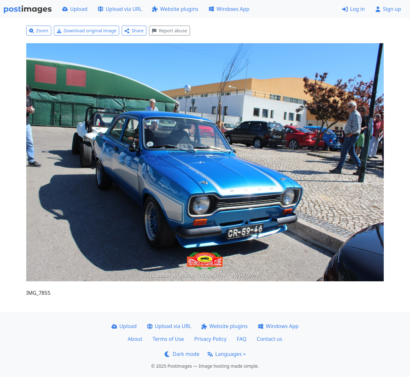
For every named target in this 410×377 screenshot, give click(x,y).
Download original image (87, 31)
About (135, 338)
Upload (74, 8)
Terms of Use (168, 338)
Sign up (388, 8)
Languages (224, 353)
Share (134, 31)
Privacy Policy (210, 338)
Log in (353, 8)
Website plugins (175, 8)
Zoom (38, 31)
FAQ (241, 338)
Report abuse (169, 31)
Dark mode (182, 353)
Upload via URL (120, 8)
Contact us (270, 338)
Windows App (229, 8)
